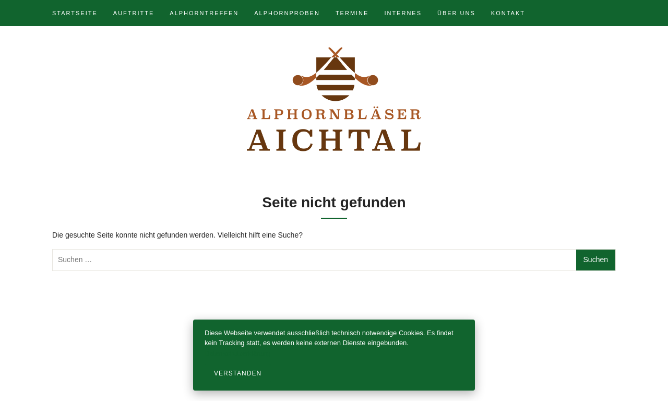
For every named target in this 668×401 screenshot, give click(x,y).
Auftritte (133, 13)
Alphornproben (287, 13)
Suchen (595, 259)
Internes (403, 13)
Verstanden (237, 373)
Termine (352, 13)
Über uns (456, 13)
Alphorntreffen (204, 13)
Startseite (75, 13)
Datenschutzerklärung (237, 353)
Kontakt (508, 13)
